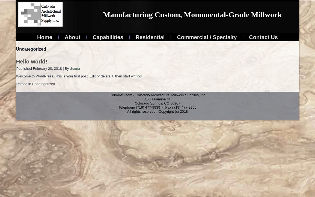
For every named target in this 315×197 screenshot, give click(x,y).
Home (44, 37)
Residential (150, 37)
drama (75, 68)
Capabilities (108, 37)
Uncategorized (43, 84)
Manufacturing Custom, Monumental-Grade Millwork (192, 14)
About (73, 37)
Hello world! (31, 62)
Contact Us (263, 37)
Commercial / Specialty (207, 37)
